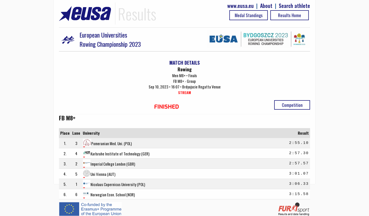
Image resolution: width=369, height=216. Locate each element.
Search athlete (294, 6)
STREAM (184, 92)
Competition (292, 105)
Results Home (289, 15)
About (266, 6)
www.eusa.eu (240, 6)
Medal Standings (249, 15)
